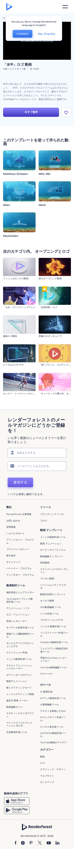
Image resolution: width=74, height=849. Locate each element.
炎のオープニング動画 (50, 278)
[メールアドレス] (37, 466)
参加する (20, 482)
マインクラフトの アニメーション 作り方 (19, 724)
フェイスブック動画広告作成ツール (54, 650)
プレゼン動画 (47, 578)
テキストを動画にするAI (53, 710)
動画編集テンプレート (51, 556)
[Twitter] (39, 843)
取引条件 (11, 555)
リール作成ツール (49, 613)
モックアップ (47, 782)
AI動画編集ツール (49, 704)
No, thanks (46, 34)
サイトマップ (13, 562)
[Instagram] (23, 843)
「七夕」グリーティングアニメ (19, 307)
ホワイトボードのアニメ (19, 674)
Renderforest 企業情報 (18, 514)
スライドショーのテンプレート (54, 571)
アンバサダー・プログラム (20, 574)
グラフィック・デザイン (53, 769)
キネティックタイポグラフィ (20, 715)
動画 (42, 756)
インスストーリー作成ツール (54, 634)
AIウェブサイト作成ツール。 (53, 719)
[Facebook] (16, 843)
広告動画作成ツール (16, 732)
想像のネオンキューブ (50, 336)
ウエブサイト (47, 775)
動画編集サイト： (15, 706)
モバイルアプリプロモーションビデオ (20, 645)
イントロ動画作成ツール (53, 537)
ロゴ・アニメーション (17, 614)
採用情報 (11, 526)
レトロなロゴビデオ (13, 364)
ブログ (43, 520)
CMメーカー (46, 673)
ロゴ (42, 763)
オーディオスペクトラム (53, 549)
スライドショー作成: (17, 652)
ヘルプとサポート (15, 533)
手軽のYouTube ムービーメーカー (53, 659)
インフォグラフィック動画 (20, 694)
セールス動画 (47, 600)
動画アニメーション (16, 681)
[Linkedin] (57, 843)
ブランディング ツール (52, 514)
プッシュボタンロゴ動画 (15, 278)
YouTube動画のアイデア (53, 742)
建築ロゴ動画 (10, 336)
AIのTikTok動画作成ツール (53, 735)
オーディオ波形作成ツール (20, 627)
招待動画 (44, 562)
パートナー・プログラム (19, 568)
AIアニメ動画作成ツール (53, 698)
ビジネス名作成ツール (51, 726)
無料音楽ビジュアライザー (20, 592)
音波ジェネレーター (16, 621)
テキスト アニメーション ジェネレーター (19, 667)
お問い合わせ (13, 520)
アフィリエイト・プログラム (20, 541)
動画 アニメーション (51, 543)
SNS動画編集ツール (50, 607)
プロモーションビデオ (51, 619)
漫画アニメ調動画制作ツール (20, 635)
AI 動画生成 (46, 691)
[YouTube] (49, 843)
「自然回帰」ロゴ (48, 307)
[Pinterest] (31, 843)
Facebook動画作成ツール (54, 642)
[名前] (37, 453)
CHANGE (22, 34)
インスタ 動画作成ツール (53, 626)
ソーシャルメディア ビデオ (53, 586)
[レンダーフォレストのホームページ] (9, 7)
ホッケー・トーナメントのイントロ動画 (24, 393)
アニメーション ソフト (18, 608)
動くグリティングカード (19, 687)
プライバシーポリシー (17, 549)
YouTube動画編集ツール (53, 667)
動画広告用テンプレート (53, 594)
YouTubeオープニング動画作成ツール (19, 600)
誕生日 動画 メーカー (17, 700)
